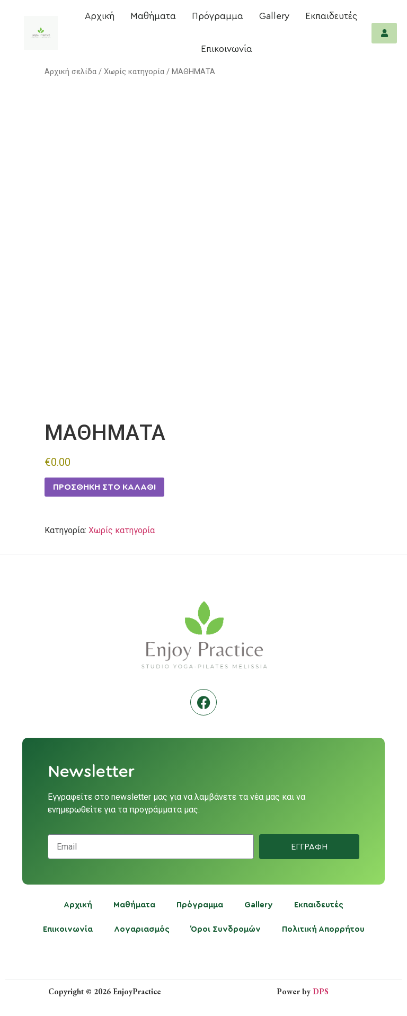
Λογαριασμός (142, 929)
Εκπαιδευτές (331, 16)
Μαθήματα (153, 16)
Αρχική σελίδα (70, 71)
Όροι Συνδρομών (226, 929)
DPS (321, 991)
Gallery (274, 16)
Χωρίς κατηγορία (134, 71)
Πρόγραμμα (217, 16)
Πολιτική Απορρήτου (323, 929)
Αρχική (99, 16)
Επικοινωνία (226, 49)
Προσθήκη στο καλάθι (104, 487)
